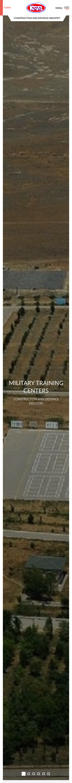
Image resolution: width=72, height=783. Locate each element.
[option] (36, 391)
